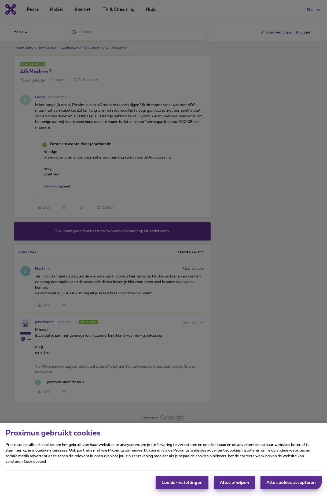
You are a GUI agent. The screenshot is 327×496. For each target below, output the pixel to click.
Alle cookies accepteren (291, 485)
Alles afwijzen (234, 485)
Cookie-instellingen (182, 485)
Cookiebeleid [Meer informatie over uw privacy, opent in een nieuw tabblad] (35, 464)
